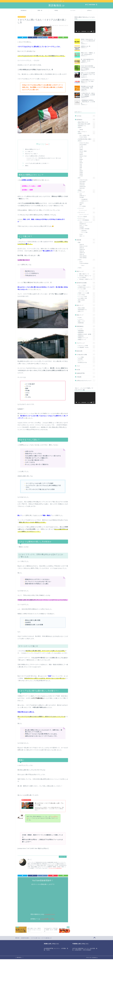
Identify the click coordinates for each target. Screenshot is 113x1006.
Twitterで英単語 (83, 137)
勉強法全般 (86, 351)
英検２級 (82, 251)
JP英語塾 (86, 377)
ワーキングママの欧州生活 (55, 868)
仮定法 (81, 162)
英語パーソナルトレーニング (86, 222)
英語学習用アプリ (86, 309)
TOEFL (86, 268)
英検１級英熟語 (83, 257)
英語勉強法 (24, 10)
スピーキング (86, 212)
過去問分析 (84, 230)
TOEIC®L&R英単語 (84, 263)
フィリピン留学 (86, 289)
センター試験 (84, 232)
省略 (81, 165)
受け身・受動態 (83, 151)
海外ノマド (82, 236)
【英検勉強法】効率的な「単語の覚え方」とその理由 (88, 102)
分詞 (81, 157)
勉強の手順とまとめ (86, 122)
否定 (81, 164)
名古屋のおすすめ (86, 362)
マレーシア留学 (86, 285)
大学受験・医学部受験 (84, 228)
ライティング (86, 218)
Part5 (81, 261)
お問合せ (89, 10)
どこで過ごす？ (29, 151)
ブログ (86, 366)
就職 (86, 302)
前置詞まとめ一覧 (85, 46)
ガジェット (86, 361)
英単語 (86, 133)
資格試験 (86, 239)
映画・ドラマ (86, 321)
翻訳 (81, 204)
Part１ (83, 265)
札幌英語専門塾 (86, 373)
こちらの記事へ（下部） (47, 919)
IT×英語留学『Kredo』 (86, 347)
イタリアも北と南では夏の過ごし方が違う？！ (37, 163)
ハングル (86, 329)
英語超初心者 (83, 223)
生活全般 (86, 359)
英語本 (86, 127)
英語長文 (82, 203)
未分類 (86, 369)
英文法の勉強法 (83, 144)
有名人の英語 (86, 308)
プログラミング (86, 343)
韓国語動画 (86, 331)
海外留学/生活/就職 (21, 16)
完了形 (81, 147)
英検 (86, 242)
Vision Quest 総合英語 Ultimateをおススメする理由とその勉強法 (88, 67)
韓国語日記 (86, 336)
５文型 (81, 146)
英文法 (86, 141)
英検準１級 (82, 252)
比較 (81, 161)
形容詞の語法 (83, 186)
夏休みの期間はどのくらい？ (32, 149)
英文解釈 (82, 197)
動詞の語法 (82, 183)
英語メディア (86, 305)
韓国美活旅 (86, 323)
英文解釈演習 (84, 199)
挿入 (81, 169)
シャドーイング (83, 210)
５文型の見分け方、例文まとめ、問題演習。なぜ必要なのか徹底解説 (88, 95)
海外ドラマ (86, 311)
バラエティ (86, 319)
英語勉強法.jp (56, 5)
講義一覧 (40, 10)
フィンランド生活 (86, 296)
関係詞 (81, 159)
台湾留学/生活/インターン (86, 287)
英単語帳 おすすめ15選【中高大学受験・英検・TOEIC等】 (87, 88)
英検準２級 (82, 249)
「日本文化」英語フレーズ (86, 276)
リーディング (86, 192)
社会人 (81, 234)
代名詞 (81, 175)
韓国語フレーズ (86, 339)
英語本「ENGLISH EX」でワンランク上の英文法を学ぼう (88, 41)
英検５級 (82, 244)
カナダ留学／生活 (86, 298)
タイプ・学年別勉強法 (86, 220)
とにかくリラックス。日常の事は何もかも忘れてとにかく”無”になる (44, 158)
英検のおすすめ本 (83, 246)
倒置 (81, 167)
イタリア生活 (86, 295)
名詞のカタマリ (85, 201)
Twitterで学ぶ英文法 (84, 142)
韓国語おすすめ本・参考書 (86, 334)
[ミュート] (91, 31)
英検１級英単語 (83, 256)
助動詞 (81, 149)
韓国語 (56, 10)
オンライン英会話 (86, 216)
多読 (81, 194)
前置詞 (81, 172)
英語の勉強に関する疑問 (86, 124)
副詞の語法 (82, 188)
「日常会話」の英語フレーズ (86, 279)
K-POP (86, 317)
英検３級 (82, 247)
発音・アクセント (86, 131)
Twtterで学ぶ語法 (83, 179)
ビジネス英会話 (86, 277)
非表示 (47, 144)
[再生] (76, 31)
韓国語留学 (86, 332)
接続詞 (81, 170)
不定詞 (81, 152)
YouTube (72, 10)
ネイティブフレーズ (84, 214)
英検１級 (82, 254)
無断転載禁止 (19, 957)
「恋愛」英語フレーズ (86, 274)
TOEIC (86, 259)
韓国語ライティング (86, 338)
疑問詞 (81, 174)
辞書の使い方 (83, 195)
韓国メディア (86, 315)
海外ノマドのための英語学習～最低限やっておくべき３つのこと (88, 74)
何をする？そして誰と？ (31, 153)
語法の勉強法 (83, 181)
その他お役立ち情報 (86, 354)
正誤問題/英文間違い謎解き (86, 139)
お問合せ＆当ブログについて (86, 380)
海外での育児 (86, 300)
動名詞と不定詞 (83, 156)
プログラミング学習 (86, 345)
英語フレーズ (86, 271)
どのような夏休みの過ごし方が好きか (35, 156)
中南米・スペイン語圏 (86, 293)
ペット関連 (86, 357)
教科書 (81, 129)
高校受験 (82, 227)
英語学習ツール (86, 125)
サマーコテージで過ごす (33, 160)
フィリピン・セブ (83, 290)
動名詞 (81, 154)
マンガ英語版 (83, 206)
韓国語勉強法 (86, 326)
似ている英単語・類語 (84, 135)
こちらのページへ (49, 914)
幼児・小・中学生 (83, 225)
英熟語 (86, 190)
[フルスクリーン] (93, 31)
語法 (86, 178)
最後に (27, 165)
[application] (85, 27)
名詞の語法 (82, 184)
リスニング (86, 208)
